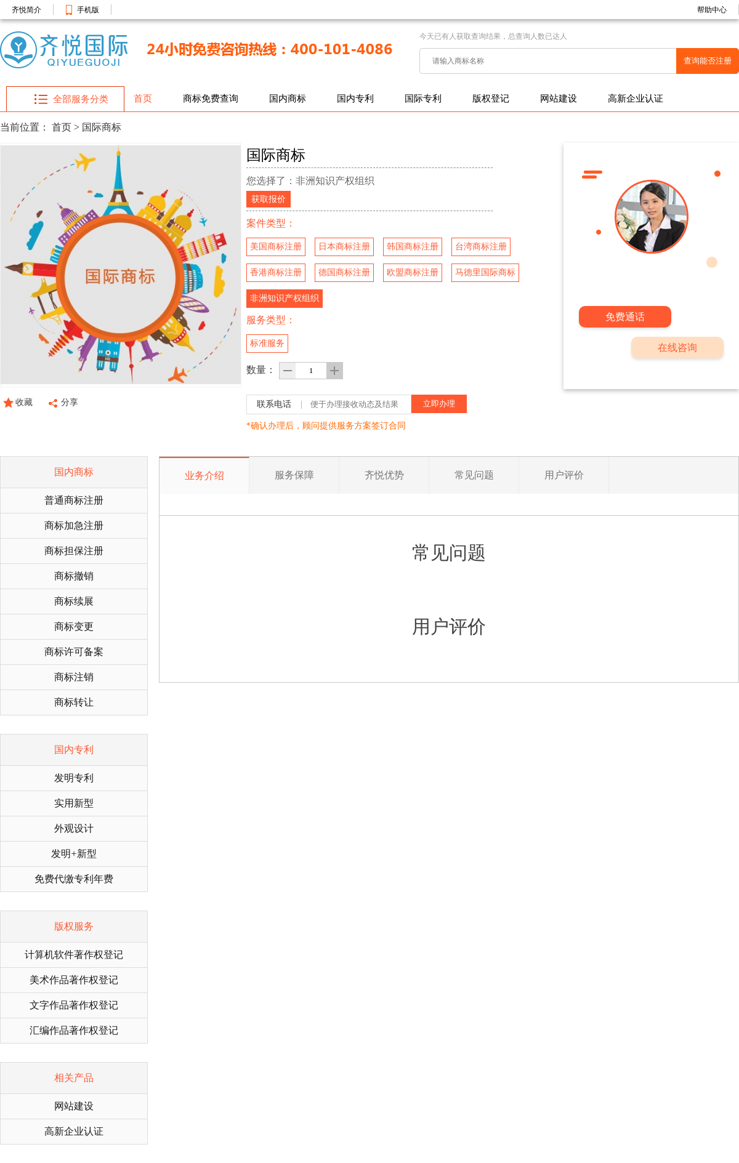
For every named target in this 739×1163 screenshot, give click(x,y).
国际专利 (423, 98)
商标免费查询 (210, 98)
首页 (143, 98)
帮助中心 (712, 10)
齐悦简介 (26, 10)
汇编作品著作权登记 (74, 1030)
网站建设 (558, 98)
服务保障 (294, 475)
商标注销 (74, 677)
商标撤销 (74, 576)
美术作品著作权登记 (74, 980)
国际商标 (101, 127)
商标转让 (74, 702)
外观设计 (74, 828)
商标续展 (74, 601)
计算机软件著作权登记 (74, 954)
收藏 (24, 402)
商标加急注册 (73, 525)
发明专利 (74, 778)
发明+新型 (73, 853)
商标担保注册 (73, 550)
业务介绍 (204, 475)
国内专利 (355, 98)
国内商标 (287, 98)
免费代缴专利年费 (73, 879)
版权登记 (490, 98)
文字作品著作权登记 (74, 1005)
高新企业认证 (635, 98)
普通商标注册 (73, 500)
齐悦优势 (384, 475)
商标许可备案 (73, 651)
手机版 (88, 10)
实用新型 (74, 803)
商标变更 (74, 626)
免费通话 (625, 317)
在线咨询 (677, 347)
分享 (69, 402)
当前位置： (24, 127)
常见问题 (474, 475)
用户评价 (564, 475)
